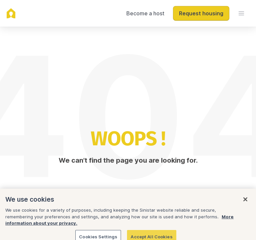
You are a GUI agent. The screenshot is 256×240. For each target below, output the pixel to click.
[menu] (241, 13)
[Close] (245, 204)
